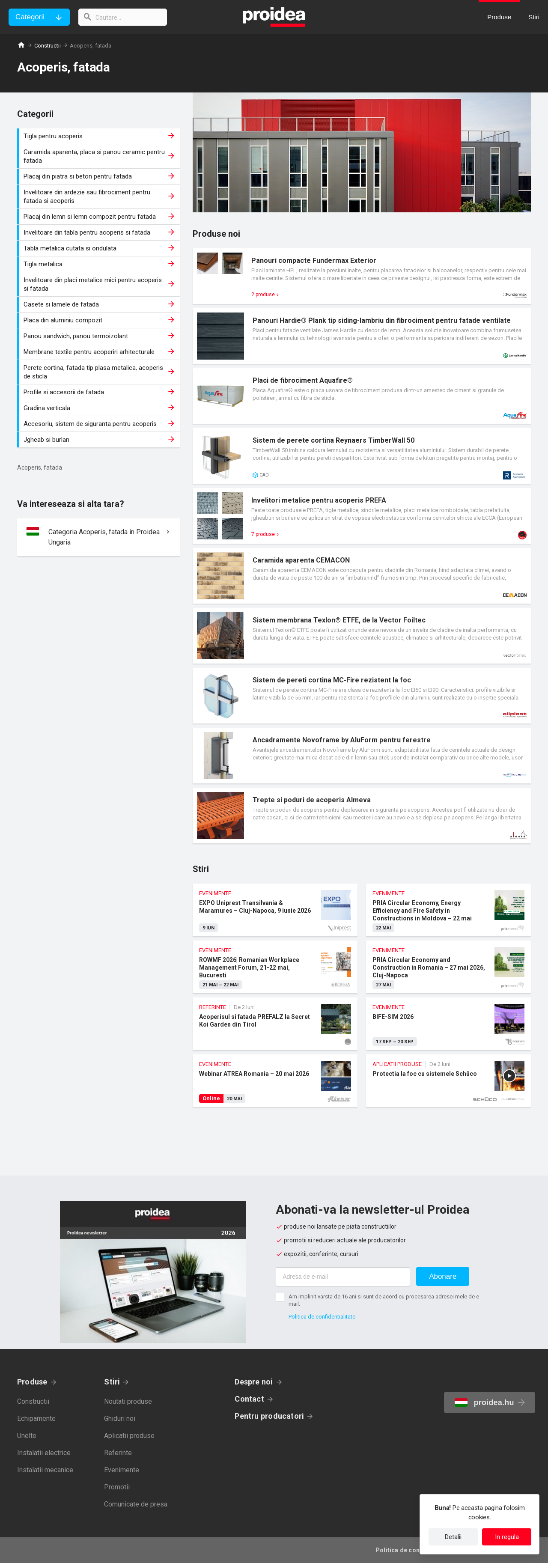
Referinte (118, 1453)
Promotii (117, 1487)
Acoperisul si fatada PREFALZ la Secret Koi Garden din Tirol (275, 1023)
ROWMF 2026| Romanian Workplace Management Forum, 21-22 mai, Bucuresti (275, 967)
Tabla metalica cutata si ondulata (99, 248)
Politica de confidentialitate (322, 1316)
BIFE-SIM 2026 (448, 1023)
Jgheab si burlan (99, 439)
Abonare (442, 1276)
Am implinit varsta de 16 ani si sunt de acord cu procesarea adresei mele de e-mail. (385, 1300)
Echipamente (36, 1418)
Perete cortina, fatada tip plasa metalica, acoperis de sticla (99, 372)
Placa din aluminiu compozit (99, 320)
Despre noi (254, 1381)
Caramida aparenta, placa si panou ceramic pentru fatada (99, 156)
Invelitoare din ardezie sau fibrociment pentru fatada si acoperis (99, 196)
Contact (249, 1398)
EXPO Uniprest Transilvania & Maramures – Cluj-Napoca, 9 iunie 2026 (275, 910)
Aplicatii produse (129, 1436)
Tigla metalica (99, 264)
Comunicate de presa (135, 1504)
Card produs (362, 276)
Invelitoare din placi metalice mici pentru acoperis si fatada (99, 284)
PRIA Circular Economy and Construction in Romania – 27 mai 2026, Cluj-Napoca (448, 967)
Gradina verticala (99, 408)
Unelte (26, 1436)
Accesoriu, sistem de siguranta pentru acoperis (99, 424)
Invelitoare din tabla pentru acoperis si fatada (99, 232)
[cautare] (123, 17)
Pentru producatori (269, 1415)
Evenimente (121, 1470)
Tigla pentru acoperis (99, 136)
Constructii (47, 45)
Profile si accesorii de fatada (99, 392)
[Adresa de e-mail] (343, 1276)
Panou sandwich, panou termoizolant (99, 336)
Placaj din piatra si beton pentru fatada (99, 176)
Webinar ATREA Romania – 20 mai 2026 (275, 1080)
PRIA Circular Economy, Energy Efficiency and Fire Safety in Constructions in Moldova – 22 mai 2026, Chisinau (448, 910)
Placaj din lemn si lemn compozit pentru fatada (99, 216)
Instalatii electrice (44, 1453)
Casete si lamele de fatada (99, 304)
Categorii (30, 17)
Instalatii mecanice (45, 1470)
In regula (507, 1537)
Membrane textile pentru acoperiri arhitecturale (99, 352)
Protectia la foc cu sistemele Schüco (448, 1080)
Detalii (453, 1537)
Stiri (112, 1381)
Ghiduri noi (119, 1418)
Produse (32, 1381)
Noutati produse (128, 1401)
